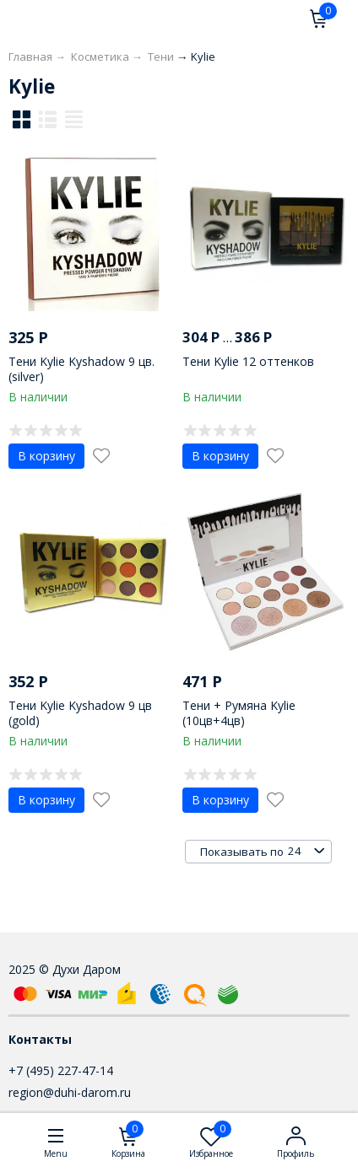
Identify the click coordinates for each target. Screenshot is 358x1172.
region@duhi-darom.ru (69, 1092)
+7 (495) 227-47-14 (60, 1070)
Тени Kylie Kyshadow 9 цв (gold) (80, 712)
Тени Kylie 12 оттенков (248, 361)
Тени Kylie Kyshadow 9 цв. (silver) (81, 368)
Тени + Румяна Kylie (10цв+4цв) (239, 712)
